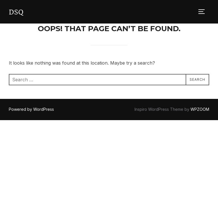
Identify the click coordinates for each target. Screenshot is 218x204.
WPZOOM (199, 109)
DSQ (16, 11)
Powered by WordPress (31, 109)
